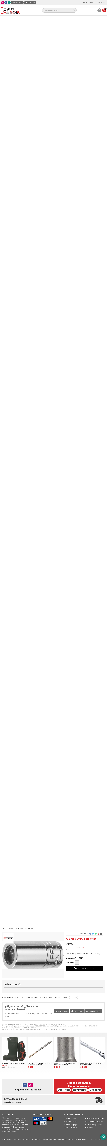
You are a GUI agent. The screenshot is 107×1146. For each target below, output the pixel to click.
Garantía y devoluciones (95, 1118)
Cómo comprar (70, 1118)
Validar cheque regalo (94, 1125)
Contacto (89, 1128)
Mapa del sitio (7, 1139)
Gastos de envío (71, 1128)
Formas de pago (71, 1125)
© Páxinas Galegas (98, 1139)
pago (83, 947)
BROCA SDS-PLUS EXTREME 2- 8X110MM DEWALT (65, 1064)
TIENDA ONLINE (79, 1026)
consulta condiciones (12, 1102)
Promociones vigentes (94, 1121)
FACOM (31, 1028)
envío (77, 947)
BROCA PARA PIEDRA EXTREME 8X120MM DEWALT (39, 1064)
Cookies (43, 1139)
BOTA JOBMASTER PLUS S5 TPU (14, 1063)
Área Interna (81, 1139)
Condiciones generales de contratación (61, 1139)
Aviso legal (17, 1139)
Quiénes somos (71, 1121)
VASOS (16, 1028)
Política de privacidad (30, 1139)
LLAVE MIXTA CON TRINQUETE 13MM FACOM (92, 1064)
